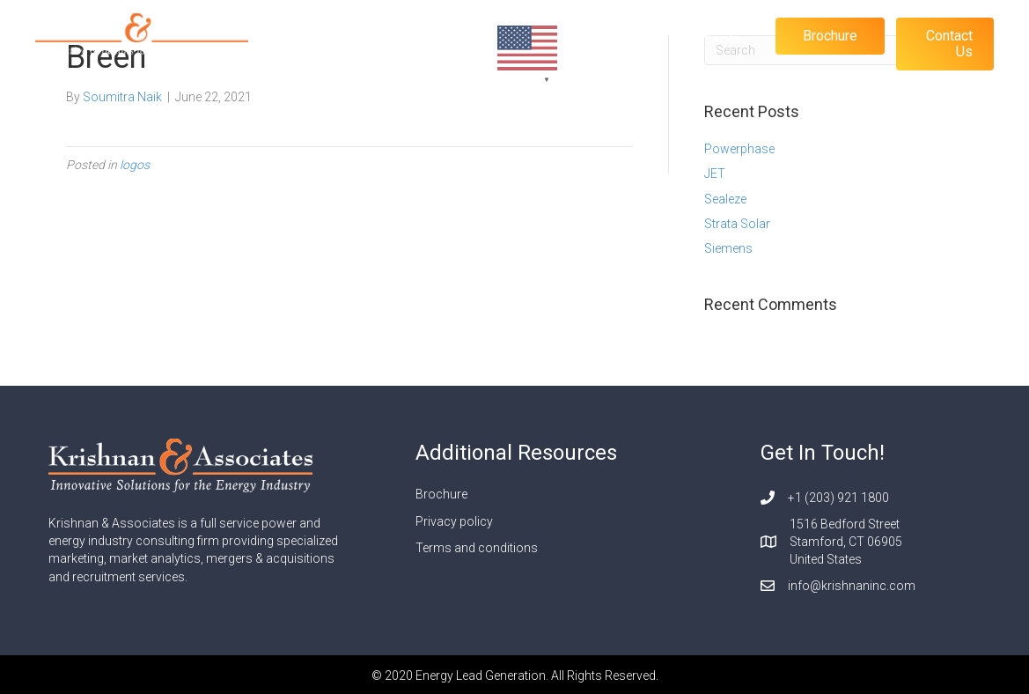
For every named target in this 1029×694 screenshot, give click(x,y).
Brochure (441, 494)
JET (714, 173)
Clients (718, 40)
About (594, 40)
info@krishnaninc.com (851, 586)
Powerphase (739, 149)
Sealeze (725, 199)
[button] (830, 36)
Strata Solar (737, 224)
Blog (654, 40)
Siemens (728, 248)
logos (135, 165)
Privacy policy (454, 521)
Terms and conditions (476, 548)
